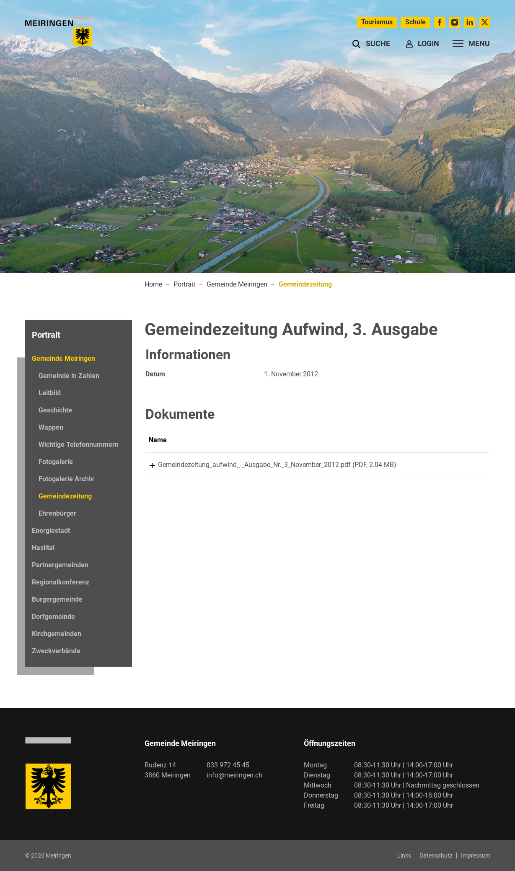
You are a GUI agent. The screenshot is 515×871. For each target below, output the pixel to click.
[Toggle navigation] (468, 44)
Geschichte (55, 410)
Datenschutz (436, 855)
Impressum (475, 855)
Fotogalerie (56, 462)
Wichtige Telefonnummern (79, 445)
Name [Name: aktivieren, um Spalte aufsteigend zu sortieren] (158, 440)
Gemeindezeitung (65, 498)
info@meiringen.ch (234, 775)
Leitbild (50, 393)
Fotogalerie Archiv (66, 479)
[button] (371, 44)
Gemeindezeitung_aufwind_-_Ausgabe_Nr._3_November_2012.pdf (245, 465)
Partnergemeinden (60, 565)
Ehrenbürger (57, 513)
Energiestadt (51, 531)
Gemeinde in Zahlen (69, 376)
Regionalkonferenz (60, 582)
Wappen (51, 427)
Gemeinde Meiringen (63, 358)
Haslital (43, 548)
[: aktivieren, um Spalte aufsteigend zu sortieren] (464, 440)
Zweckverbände (56, 651)
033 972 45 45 (228, 765)
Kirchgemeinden (56, 634)
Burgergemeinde (57, 599)
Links (404, 855)
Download (465, 466)
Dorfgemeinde (53, 617)
